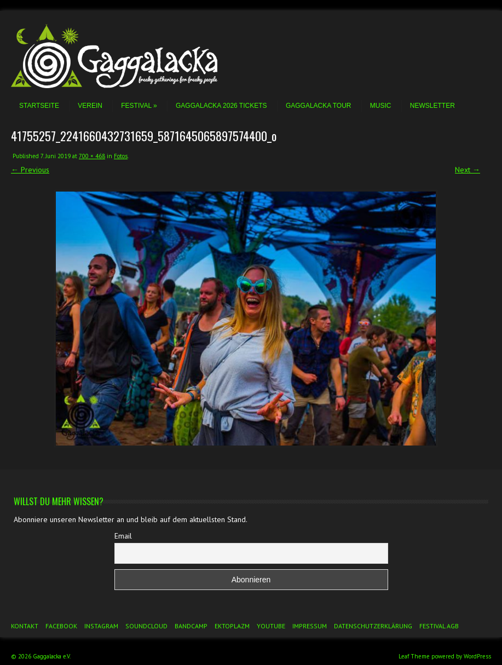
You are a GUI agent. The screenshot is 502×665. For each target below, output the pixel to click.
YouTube (271, 626)
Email (123, 536)
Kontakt (24, 626)
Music (380, 105)
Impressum (309, 626)
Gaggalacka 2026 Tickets (221, 105)
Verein (90, 105)
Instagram (101, 626)
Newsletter (432, 105)
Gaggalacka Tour (318, 105)
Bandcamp (191, 626)
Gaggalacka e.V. (52, 656)
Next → (467, 170)
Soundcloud (146, 626)
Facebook (61, 626)
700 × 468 (92, 156)
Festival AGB (439, 626)
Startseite (39, 105)
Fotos (121, 156)
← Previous (30, 170)
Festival (139, 105)
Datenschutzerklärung (373, 626)
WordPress (477, 656)
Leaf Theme (414, 656)
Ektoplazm (232, 626)
